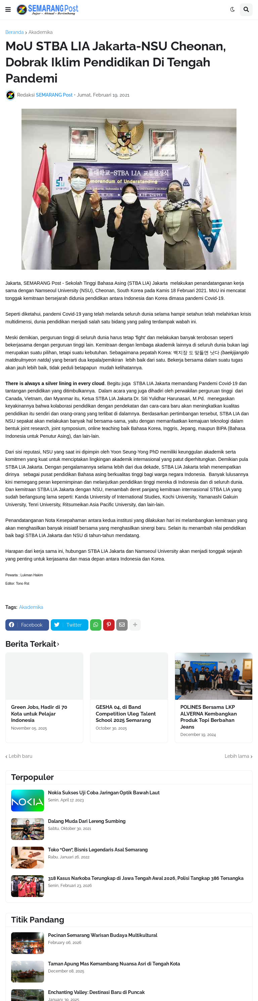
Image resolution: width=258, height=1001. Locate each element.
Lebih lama (237, 756)
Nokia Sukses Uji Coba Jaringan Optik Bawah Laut (104, 792)
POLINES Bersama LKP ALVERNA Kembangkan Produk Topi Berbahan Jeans (208, 717)
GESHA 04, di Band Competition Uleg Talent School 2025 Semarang (126, 713)
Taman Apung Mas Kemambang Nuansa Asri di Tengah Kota (114, 963)
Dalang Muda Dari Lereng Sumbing (87, 821)
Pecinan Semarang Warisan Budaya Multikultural (102, 935)
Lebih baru (20, 756)
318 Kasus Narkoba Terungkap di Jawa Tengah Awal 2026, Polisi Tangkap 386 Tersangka (146, 878)
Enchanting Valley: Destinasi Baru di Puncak (96, 992)
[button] (8, 9)
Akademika (41, 32)
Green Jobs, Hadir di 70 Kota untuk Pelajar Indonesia (39, 713)
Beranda (14, 32)
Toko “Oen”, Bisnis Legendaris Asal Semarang (98, 849)
